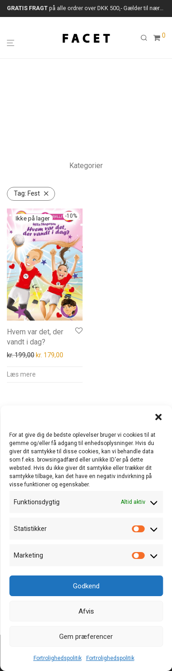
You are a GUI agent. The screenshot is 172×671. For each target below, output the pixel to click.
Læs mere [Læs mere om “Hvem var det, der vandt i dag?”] (21, 374)
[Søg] (146, 38)
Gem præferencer (86, 636)
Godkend (86, 586)
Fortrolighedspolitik (57, 658)
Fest (27, 193)
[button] (158, 417)
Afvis (86, 611)
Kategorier (86, 165)
